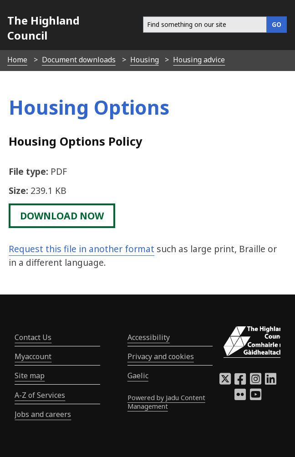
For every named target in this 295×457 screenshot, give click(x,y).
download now (62, 215)
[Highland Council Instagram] (255, 381)
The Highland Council (43, 28)
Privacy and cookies (160, 356)
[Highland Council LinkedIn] (270, 381)
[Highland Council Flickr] (240, 396)
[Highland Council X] (225, 381)
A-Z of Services (40, 395)
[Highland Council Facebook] (240, 381)
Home (17, 60)
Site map (30, 376)
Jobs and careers (43, 414)
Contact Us (33, 337)
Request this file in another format (81, 249)
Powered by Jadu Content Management (166, 402)
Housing (144, 60)
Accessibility (148, 337)
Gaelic (137, 376)
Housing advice (199, 60)
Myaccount (33, 356)
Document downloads (79, 60)
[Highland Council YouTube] (255, 396)
